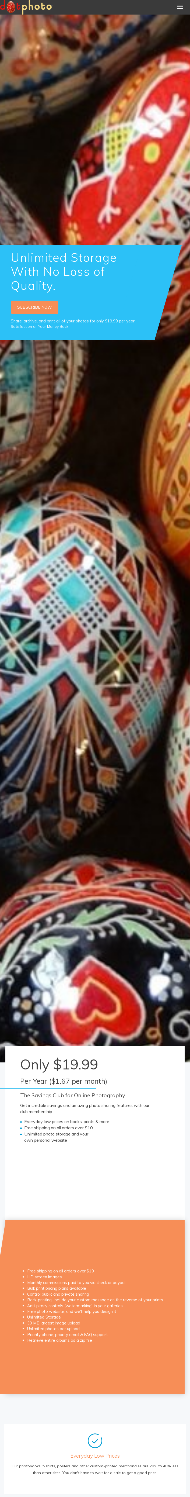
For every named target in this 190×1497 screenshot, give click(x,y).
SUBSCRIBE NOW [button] (34, 307)
